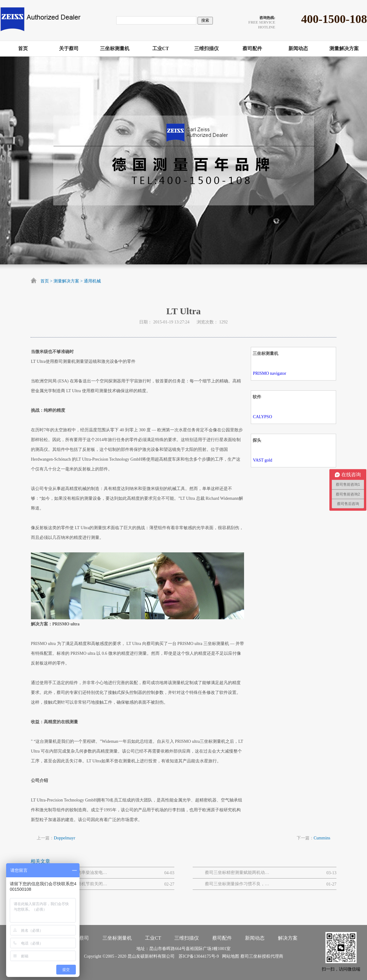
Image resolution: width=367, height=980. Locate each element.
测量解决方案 (66, 281)
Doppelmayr (64, 838)
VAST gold (262, 460)
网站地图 (229, 956)
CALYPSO (262, 416)
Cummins (322, 838)
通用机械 (92, 281)
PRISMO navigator (269, 373)
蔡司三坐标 (251, 956)
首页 (44, 281)
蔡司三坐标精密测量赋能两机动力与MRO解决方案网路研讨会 (237, 872)
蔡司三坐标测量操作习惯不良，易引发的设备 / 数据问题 (237, 884)
